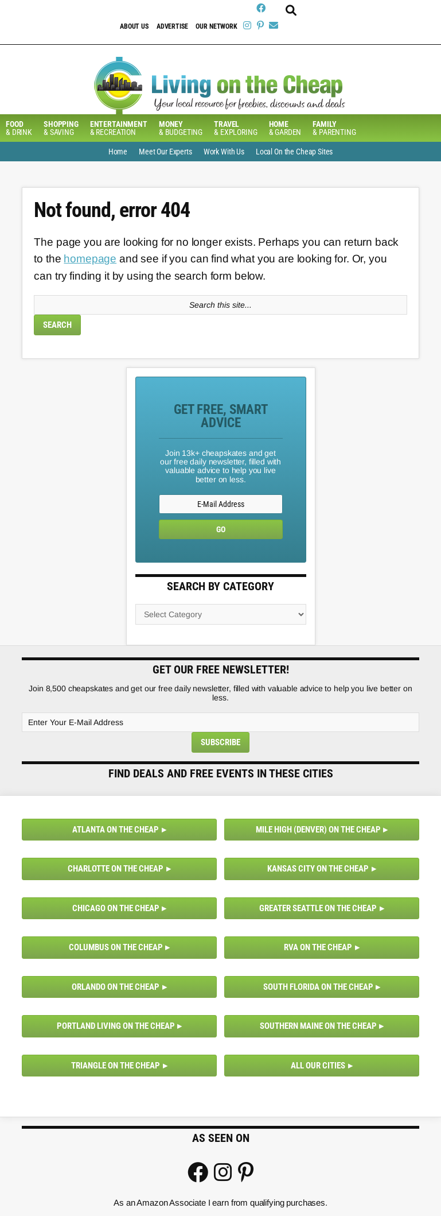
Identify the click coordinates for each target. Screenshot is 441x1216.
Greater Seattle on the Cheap (318, 908)
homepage (90, 259)
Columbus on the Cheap (116, 947)
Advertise (172, 26)
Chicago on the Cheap (115, 908)
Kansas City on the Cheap (318, 868)
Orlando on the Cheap (115, 987)
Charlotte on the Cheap (115, 868)
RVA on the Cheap (318, 947)
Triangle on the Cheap (115, 1065)
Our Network (216, 26)
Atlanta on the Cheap (115, 829)
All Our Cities (318, 1065)
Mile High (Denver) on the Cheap (318, 829)
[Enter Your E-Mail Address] (220, 722)
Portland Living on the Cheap (116, 1026)
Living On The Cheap (220, 85)
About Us (134, 26)
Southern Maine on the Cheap (318, 1026)
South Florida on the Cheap (318, 987)
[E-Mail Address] (221, 504)
